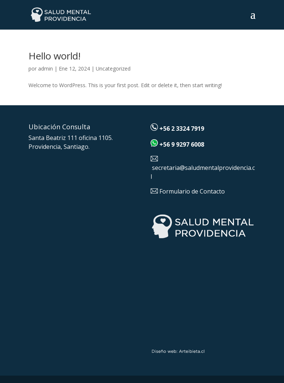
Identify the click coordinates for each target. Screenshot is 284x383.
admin (45, 68)
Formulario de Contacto (192, 191)
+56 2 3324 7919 (181, 128)
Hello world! (54, 55)
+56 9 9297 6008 (181, 144)
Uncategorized (113, 68)
